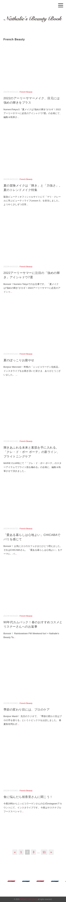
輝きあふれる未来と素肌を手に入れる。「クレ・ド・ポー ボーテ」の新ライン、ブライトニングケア (32, 452)
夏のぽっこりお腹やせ (19, 360)
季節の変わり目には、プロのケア (27, 709)
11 (44, 852)
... (18, 117)
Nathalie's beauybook (28, 899)
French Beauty (26, 92)
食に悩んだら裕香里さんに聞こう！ (28, 797)
